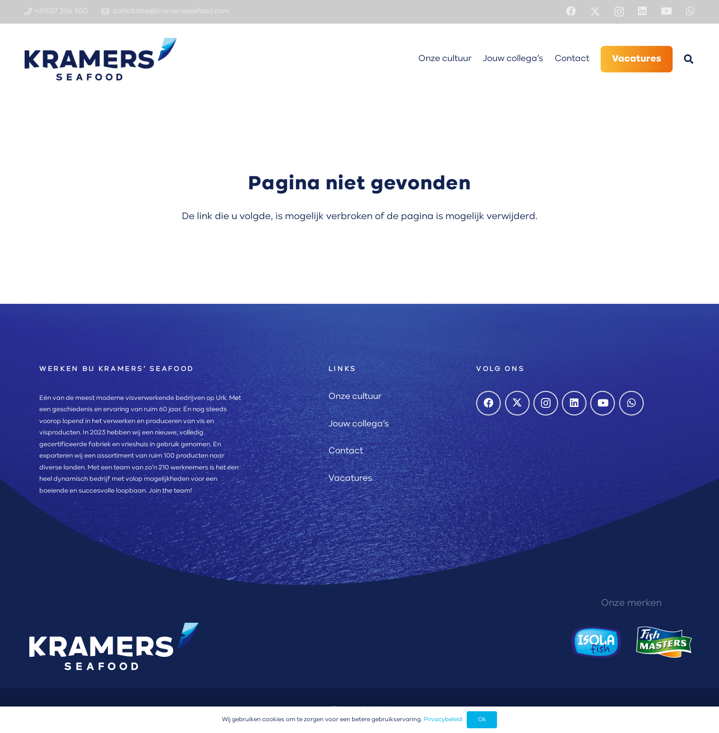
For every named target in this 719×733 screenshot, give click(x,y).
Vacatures (350, 478)
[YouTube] (666, 12)
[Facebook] (571, 12)
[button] (688, 59)
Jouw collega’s (358, 424)
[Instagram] (619, 12)
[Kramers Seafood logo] (101, 59)
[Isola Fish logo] (596, 642)
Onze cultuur (355, 396)
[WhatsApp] (690, 12)
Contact (345, 451)
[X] (595, 12)
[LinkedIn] (642, 12)
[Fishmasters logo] (664, 642)
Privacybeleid (443, 719)
